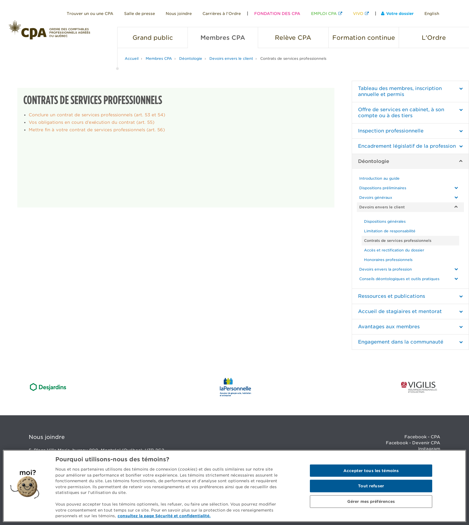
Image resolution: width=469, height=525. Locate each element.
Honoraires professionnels (388, 259)
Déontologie (190, 58)
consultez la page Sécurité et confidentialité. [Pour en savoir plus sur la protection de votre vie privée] (164, 516)
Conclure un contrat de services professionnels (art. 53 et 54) (97, 114)
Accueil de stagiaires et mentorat (400, 311)
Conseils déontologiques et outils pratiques (399, 279)
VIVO (358, 13)
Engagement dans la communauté (400, 342)
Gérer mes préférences (371, 501)
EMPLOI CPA (324, 13)
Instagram (429, 448)
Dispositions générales (385, 221)
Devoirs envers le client (231, 58)
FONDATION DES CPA (277, 13)
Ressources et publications (391, 296)
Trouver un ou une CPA (90, 13)
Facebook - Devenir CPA (413, 442)
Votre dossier (397, 13)
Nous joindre (179, 13)
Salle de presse (139, 13)
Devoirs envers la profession (385, 269)
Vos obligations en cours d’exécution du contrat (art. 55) (91, 122)
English (431, 13)
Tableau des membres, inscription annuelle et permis (400, 91)
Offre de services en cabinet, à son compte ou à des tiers (401, 112)
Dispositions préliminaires (382, 188)
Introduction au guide (379, 178)
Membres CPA (159, 58)
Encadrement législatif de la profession (407, 146)
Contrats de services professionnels (293, 58)
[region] (234, 486)
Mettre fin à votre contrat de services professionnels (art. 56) (97, 129)
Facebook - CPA (422, 436)
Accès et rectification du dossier (394, 250)
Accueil (131, 58)
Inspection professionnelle (391, 131)
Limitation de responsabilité (389, 231)
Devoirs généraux (375, 197)
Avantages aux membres (389, 326)
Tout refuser (371, 486)
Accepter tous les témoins (371, 470)
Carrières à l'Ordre (221, 13)
